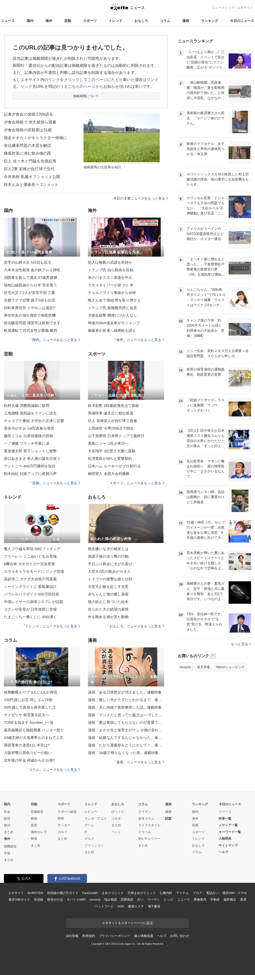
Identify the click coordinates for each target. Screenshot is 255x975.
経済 (7, 818)
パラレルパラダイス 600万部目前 (31, 594)
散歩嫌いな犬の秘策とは (108, 549)
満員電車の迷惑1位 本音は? (27, 745)
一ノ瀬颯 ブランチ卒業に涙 (26, 443)
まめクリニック (113, 893)
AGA (120, 906)
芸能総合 (37, 812)
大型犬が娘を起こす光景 (108, 586)
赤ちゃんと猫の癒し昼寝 (108, 594)
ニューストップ (223, 8)
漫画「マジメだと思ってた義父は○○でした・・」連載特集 (126, 715)
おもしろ (141, 21)
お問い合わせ (179, 936)
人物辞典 (225, 838)
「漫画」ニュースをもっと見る (138, 762)
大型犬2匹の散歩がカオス (109, 571)
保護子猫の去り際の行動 (108, 556)
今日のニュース (242, 21)
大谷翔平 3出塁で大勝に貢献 (111, 451)
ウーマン (154, 899)
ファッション (94, 845)
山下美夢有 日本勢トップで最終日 (116, 436)
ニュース (8, 21)
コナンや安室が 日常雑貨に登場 (30, 609)
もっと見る (241, 644)
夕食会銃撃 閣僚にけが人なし (112, 315)
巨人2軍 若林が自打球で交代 (29, 169)
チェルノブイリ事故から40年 (112, 293)
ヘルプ (223, 852)
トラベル (144, 832)
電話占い (212, 893)
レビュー (91, 812)
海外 (48, 21)
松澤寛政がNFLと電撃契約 (110, 458)
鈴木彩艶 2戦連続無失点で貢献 (113, 405)
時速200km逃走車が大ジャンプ (114, 323)
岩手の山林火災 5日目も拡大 (27, 262)
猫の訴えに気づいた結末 (108, 602)
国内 (30, 21)
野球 (61, 818)
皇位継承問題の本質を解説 (27, 145)
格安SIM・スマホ (235, 893)
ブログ (197, 893)
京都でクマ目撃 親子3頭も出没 (29, 300)
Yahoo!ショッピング (230, 667)
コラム (165, 21)
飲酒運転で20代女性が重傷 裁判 (30, 330)
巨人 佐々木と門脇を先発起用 (30, 161)
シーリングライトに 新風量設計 (30, 586)
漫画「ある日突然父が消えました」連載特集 (125, 692)
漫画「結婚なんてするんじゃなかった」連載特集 (126, 737)
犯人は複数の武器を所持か (110, 262)
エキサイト (245, 8)
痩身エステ (136, 906)
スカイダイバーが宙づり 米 (110, 285)
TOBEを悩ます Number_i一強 (28, 722)
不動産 (215, 899)
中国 (7, 853)
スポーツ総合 (67, 812)
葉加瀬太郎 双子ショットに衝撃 (30, 451)
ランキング (209, 21)
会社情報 (72, 936)
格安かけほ (55, 899)
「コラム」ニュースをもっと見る (52, 770)
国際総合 (10, 846)
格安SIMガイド (19, 899)
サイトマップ (228, 845)
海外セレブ (39, 832)
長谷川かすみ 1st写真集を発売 (29, 428)
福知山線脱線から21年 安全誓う (30, 285)
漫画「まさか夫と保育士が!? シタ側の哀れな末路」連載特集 (126, 730)
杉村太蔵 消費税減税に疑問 (26, 405)
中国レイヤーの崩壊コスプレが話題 (33, 602)
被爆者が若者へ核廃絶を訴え (112, 330)
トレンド (115, 21)
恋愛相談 (127, 899)
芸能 (67, 21)
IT (86, 832)
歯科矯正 (229, 899)
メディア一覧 (228, 825)
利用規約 (88, 936)
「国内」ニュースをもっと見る (54, 340)
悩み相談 (110, 899)
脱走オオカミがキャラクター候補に (35, 138)
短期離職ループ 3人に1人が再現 (30, 692)
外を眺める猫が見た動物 (108, 617)
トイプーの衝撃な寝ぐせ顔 (110, 579)
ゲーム (89, 825)
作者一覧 (225, 818)
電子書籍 (154, 906)
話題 (168, 818)
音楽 (34, 825)
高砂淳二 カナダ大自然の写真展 (30, 579)
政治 (7, 825)
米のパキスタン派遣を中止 (110, 277)
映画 (34, 818)
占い (140, 899)
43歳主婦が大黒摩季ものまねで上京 (34, 737)
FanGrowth (90, 893)
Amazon (185, 667)
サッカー (64, 825)
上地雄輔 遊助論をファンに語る (30, 413)
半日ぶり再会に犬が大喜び (110, 564)
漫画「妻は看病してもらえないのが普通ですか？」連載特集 (126, 722)
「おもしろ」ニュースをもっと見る (135, 626)
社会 (7, 812)
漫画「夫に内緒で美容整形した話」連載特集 (125, 707)
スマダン (144, 812)
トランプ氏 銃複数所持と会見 (112, 308)
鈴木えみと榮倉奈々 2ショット (31, 184)
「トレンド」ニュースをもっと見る (51, 626)
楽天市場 (203, 667)
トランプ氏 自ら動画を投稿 (110, 270)
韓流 (34, 838)
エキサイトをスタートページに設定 (127, 923)
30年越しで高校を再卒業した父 (30, 707)
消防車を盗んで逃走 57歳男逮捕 (30, 277)
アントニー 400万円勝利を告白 (29, 466)
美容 (243, 899)
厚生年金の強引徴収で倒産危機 (30, 315)
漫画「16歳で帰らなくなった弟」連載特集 (123, 753)
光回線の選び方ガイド (62, 893)
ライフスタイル (149, 825)
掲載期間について (86, 96)
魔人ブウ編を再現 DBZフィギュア (32, 549)
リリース (225, 812)
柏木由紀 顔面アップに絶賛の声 (30, 474)
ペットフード (104, 906)
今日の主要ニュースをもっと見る (140, 198)
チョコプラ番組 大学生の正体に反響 (34, 421)
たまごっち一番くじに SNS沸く (30, 617)
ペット (116, 832)
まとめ (8, 832)
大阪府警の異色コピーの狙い (28, 753)
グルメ (89, 838)
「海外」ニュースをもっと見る (138, 340)
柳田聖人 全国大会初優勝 (109, 474)
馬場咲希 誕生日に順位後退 (110, 413)
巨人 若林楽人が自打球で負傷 (112, 421)
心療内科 (166, 893)
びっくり (117, 812)
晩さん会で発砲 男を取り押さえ (114, 300)
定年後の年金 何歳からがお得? (29, 760)
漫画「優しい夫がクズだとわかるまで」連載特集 (126, 700)
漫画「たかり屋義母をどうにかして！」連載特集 (126, 745)
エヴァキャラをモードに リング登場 (34, 571)
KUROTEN (35, 893)
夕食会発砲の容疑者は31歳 (28, 130)
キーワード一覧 (230, 832)
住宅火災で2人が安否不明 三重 (29, 293)
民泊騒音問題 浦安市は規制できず (32, 323)
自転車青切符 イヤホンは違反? (29, 308)
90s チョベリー (149, 838)
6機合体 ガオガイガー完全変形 (29, 564)
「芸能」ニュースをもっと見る (54, 483)
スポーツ (90, 21)
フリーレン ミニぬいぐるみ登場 (30, 556)
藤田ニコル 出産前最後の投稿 (28, 436)
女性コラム (146, 818)
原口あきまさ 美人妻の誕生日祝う (32, 458)
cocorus (94, 899)
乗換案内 (200, 899)
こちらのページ (82, 86)
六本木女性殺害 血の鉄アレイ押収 (32, 270)
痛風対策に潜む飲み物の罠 (27, 153)
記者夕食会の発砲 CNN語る (28, 114)
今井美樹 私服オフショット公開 (32, 177)
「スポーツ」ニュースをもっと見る (135, 483)
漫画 (185, 21)
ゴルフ (62, 832)
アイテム (182, 893)
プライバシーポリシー (114, 936)
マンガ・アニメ (96, 818)
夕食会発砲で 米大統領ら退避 (30, 122)
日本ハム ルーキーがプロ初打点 (114, 466)
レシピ (168, 899)
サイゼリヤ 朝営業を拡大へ (26, 715)
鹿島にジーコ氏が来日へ (108, 443)
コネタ (116, 818)
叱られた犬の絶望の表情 (108, 609)
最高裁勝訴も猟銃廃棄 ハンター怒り (34, 730)
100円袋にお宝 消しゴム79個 (28, 700)
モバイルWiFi (76, 899)
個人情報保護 (143, 936)
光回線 (38, 899)
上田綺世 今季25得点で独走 (111, 428)
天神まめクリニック (142, 893)
